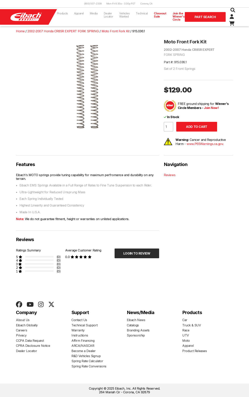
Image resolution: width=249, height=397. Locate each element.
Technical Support (84, 325)
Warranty (78, 330)
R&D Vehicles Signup (86, 356)
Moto (186, 340)
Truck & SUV (191, 325)
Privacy (21, 335)
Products (62, 13)
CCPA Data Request (30, 340)
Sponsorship (136, 335)
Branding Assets (138, 330)
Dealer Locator (108, 15)
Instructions (79, 335)
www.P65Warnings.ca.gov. (205, 144)
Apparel (79, 13)
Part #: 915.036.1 (175, 62)
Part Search (205, 17)
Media (93, 13)
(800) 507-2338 (93, 3)
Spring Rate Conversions (88, 366)
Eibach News (136, 320)
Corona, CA (146, 3)
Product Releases (194, 351)
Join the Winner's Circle (179, 16)
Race (185, 330)
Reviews (169, 175)
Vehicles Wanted (124, 15)
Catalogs (133, 325)
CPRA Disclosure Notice (33, 345)
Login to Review (136, 253)
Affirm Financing (83, 340)
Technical (142, 13)
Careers (21, 330)
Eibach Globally (27, 325)
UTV (185, 335)
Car (184, 320)
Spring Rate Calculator (87, 361)
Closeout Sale (160, 15)
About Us (23, 320)
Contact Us (79, 320)
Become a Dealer (83, 351)
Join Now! (211, 108)
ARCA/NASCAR (82, 345)
